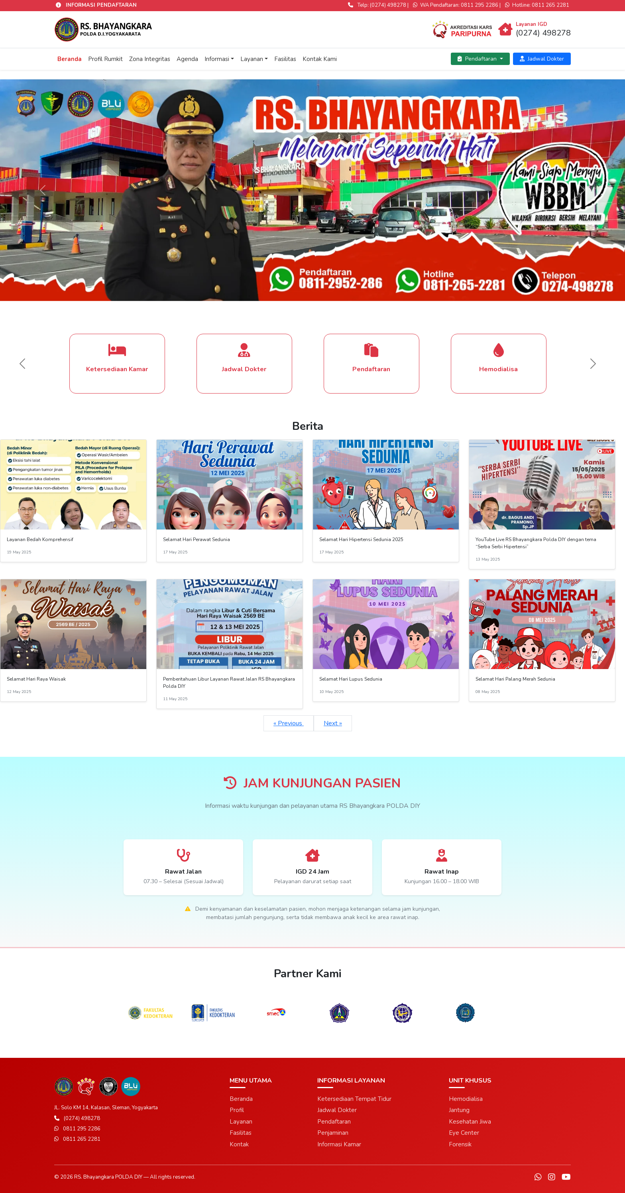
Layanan (251, 59)
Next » (333, 723)
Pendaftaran (478, 59)
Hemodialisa (466, 1099)
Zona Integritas (149, 59)
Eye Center (464, 1133)
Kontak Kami (320, 59)
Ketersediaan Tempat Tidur (354, 1099)
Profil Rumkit (105, 59)
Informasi (216, 59)
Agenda (187, 59)
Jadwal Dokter (542, 59)
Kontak (239, 1144)
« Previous (288, 723)
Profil (237, 1110)
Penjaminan (332, 1133)
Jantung (459, 1110)
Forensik (460, 1144)
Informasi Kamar (339, 1144)
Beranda (69, 59)
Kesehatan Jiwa (470, 1122)
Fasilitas (285, 59)
